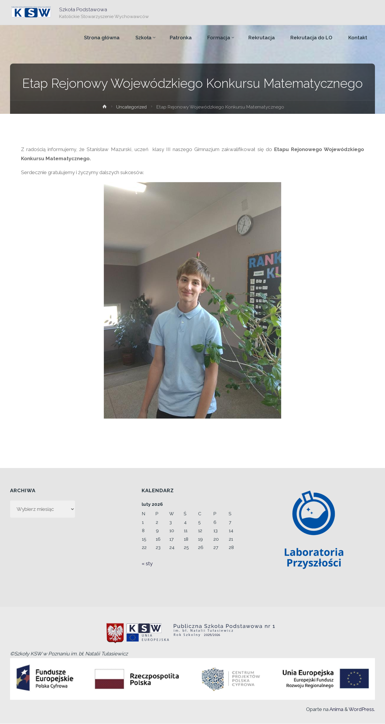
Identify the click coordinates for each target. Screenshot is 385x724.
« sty (147, 563)
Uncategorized (132, 107)
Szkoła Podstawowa (83, 9)
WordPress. (362, 709)
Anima (336, 709)
